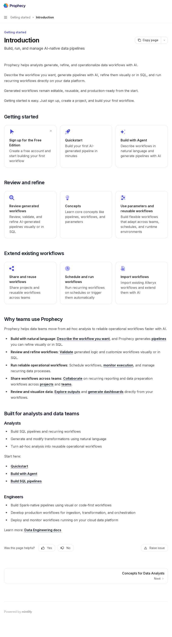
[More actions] (167, 6)
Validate (66, 352)
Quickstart (19, 466)
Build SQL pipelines (26, 481)
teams (66, 384)
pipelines (159, 339)
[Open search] (158, 5)
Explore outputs (67, 392)
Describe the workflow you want (83, 339)
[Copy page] (148, 40)
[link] (30, 146)
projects (46, 384)
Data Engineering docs (42, 530)
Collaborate (72, 378)
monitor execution (118, 365)
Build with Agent (24, 474)
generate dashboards (105, 392)
